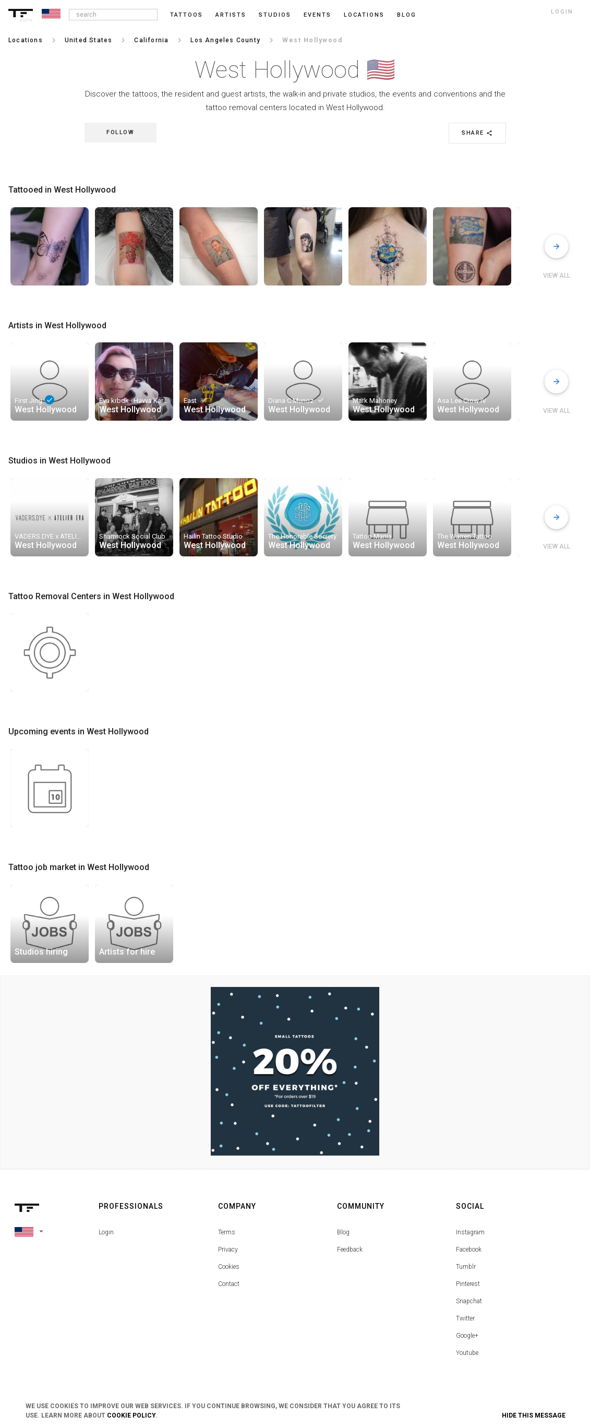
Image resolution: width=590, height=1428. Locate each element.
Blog (343, 1232)
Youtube (467, 1352)
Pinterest (468, 1284)
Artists (230, 14)
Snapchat (469, 1301)
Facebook (468, 1249)
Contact (228, 1284)
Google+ (467, 1335)
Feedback (350, 1249)
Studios (275, 14)
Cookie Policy (131, 1415)
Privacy (228, 1249)
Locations (364, 14)
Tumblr (466, 1266)
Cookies (228, 1266)
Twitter (465, 1318)
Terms (226, 1232)
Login (106, 1232)
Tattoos (186, 14)
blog (406, 14)
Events (317, 14)
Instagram (470, 1232)
